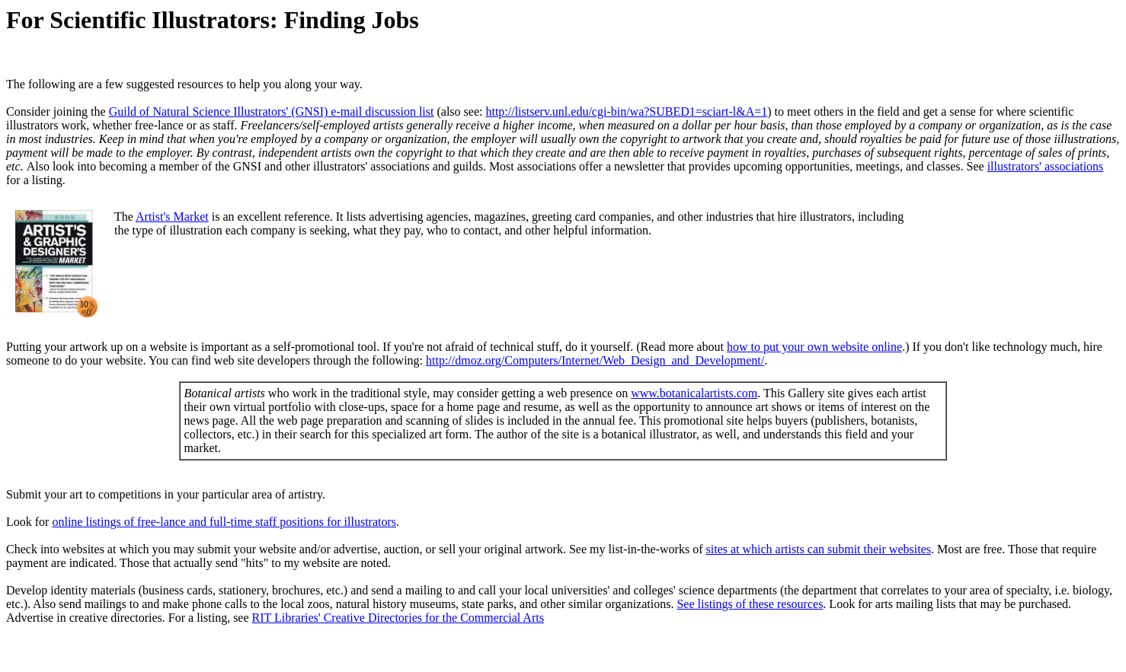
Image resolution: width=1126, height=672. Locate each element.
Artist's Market (172, 216)
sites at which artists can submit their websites (818, 549)
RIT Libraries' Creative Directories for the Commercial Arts (398, 617)
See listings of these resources (750, 603)
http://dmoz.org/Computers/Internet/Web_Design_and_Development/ (595, 360)
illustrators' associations (1045, 166)
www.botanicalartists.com (694, 393)
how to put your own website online (814, 346)
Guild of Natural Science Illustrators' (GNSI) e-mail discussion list (271, 111)
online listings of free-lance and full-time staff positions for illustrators (224, 521)
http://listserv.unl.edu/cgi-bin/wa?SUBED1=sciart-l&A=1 (626, 111)
